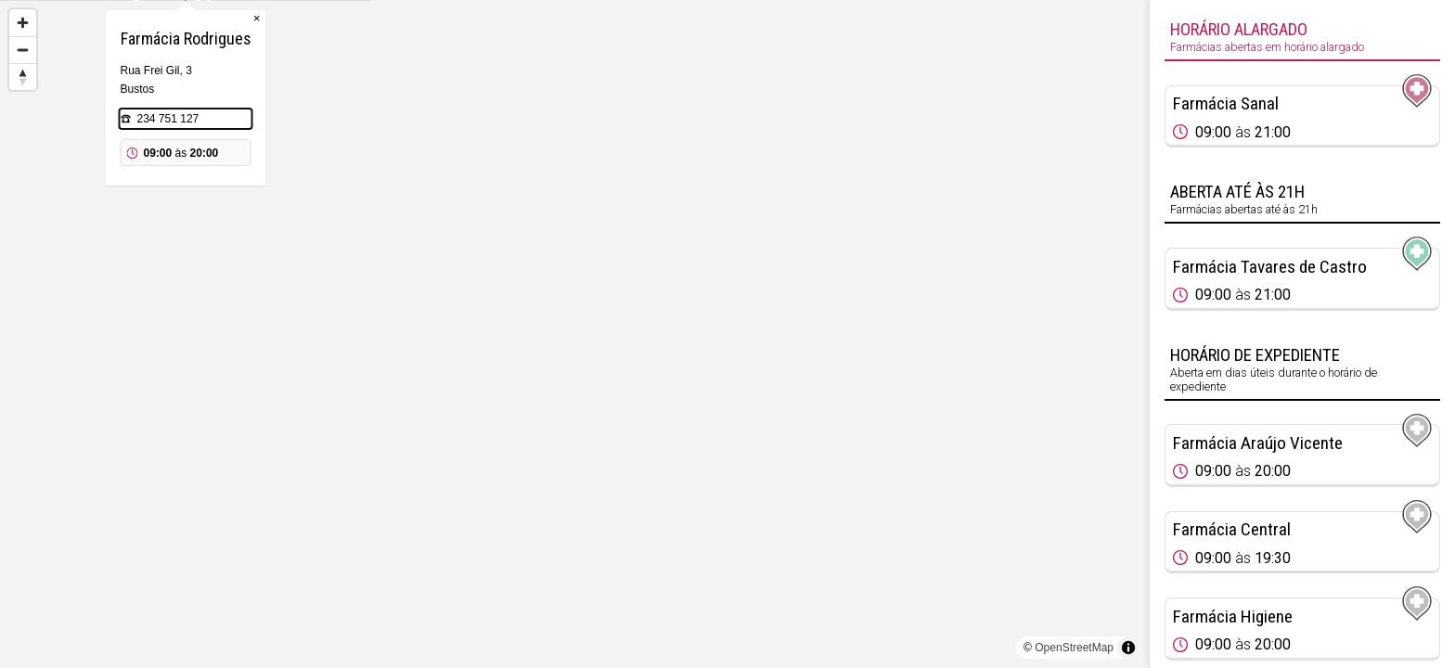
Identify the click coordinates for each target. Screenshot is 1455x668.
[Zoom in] (22, 22)
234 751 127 (557, 211)
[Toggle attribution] (1128, 647)
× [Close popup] (646, 111)
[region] (574, 334)
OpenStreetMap (1074, 647)
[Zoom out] (22, 49)
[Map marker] (574, 311)
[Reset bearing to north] (22, 76)
